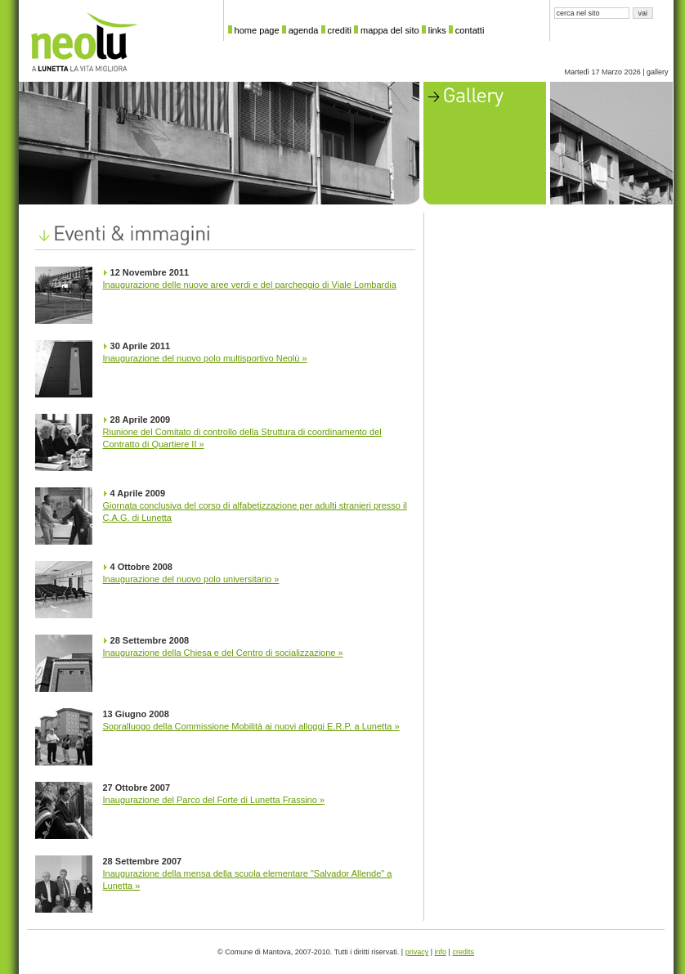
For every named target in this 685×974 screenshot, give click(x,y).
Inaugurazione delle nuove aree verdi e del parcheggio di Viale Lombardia (249, 285)
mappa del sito (389, 30)
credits (463, 952)
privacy (417, 952)
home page (257, 30)
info (441, 952)
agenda (304, 30)
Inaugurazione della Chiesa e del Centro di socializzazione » (223, 653)
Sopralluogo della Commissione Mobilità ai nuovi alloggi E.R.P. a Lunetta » (251, 726)
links (437, 30)
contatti (469, 30)
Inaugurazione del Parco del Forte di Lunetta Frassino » (214, 800)
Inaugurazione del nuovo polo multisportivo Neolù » (205, 358)
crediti (339, 30)
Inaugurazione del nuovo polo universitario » (191, 579)
